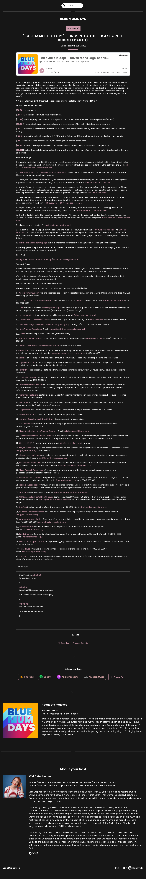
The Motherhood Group (30, 455)
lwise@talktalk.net (93, 338)
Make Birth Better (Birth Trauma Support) (38, 431)
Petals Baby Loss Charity (30, 519)
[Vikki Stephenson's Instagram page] (36, 854)
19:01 (19, 141)
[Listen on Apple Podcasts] (68, 677)
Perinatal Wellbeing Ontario (31, 512)
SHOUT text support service (31, 541)
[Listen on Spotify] (45, 677)
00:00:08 (23, 604)
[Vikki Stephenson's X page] (33, 854)
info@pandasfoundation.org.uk (94, 507)
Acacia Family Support (29, 293)
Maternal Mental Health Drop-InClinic (71, 492)
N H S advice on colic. (97, 193)
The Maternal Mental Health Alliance (36, 436)
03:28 (19, 119)
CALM (22, 334)
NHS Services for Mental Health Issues (36, 497)
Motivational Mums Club (30, 463)
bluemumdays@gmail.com (65, 259)
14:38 (19, 136)
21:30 (19, 145)
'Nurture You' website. (104, 230)
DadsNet (22, 358)
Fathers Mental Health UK (30, 385)
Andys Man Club (27, 315)
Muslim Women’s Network (31, 477)
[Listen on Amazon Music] (95, 677)
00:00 (19, 110)
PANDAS (23, 507)
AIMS (21, 308)
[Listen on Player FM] (117, 677)
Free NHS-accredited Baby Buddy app (52, 324)
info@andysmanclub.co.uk (84, 315)
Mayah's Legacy (26, 448)
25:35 (19, 150)
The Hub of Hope (26, 414)
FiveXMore (23, 402)
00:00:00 (36, 575)
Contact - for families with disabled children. (39, 346)
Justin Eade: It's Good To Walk (58, 225)
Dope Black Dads (26, 362)
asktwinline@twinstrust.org (34, 552)
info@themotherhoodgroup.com (53, 458)
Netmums (23, 492)
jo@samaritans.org (34, 529)
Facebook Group (43, 259)
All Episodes (63, 643)
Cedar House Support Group (32, 338)
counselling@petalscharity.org (52, 522)
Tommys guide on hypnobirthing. (92, 210)
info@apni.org (96, 320)
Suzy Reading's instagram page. (33, 243)
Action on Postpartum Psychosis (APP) (37, 300)
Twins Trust (24, 549)
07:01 (19, 124)
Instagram (21, 259)
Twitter (31, 259)
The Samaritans (26, 527)
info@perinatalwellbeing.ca (28, 514)
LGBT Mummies (26, 424)
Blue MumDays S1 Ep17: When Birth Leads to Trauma (43, 172)
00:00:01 (23, 587)
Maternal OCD (25, 443)
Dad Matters (24, 350)
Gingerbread (24, 410)
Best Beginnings (27, 324)
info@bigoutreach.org (26, 450)
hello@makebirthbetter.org (76, 431)
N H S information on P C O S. (97, 182)
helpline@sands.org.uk (33, 537)
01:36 (19, 115)
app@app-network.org (114, 300)
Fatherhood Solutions (28, 395)
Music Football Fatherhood (31, 470)
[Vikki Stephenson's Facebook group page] (30, 854)
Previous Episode (80, 643)
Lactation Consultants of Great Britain (36, 419)
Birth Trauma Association (31, 329)
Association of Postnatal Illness (34, 320)
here (79, 300)
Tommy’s (23, 556)
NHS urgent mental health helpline (54, 500)
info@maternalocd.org (70, 443)
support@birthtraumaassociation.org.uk (67, 329)
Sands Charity (25, 534)
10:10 (19, 129)
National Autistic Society (30, 485)
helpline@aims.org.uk (51, 308)
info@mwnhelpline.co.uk (66, 480)
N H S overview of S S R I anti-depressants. (63, 203)
